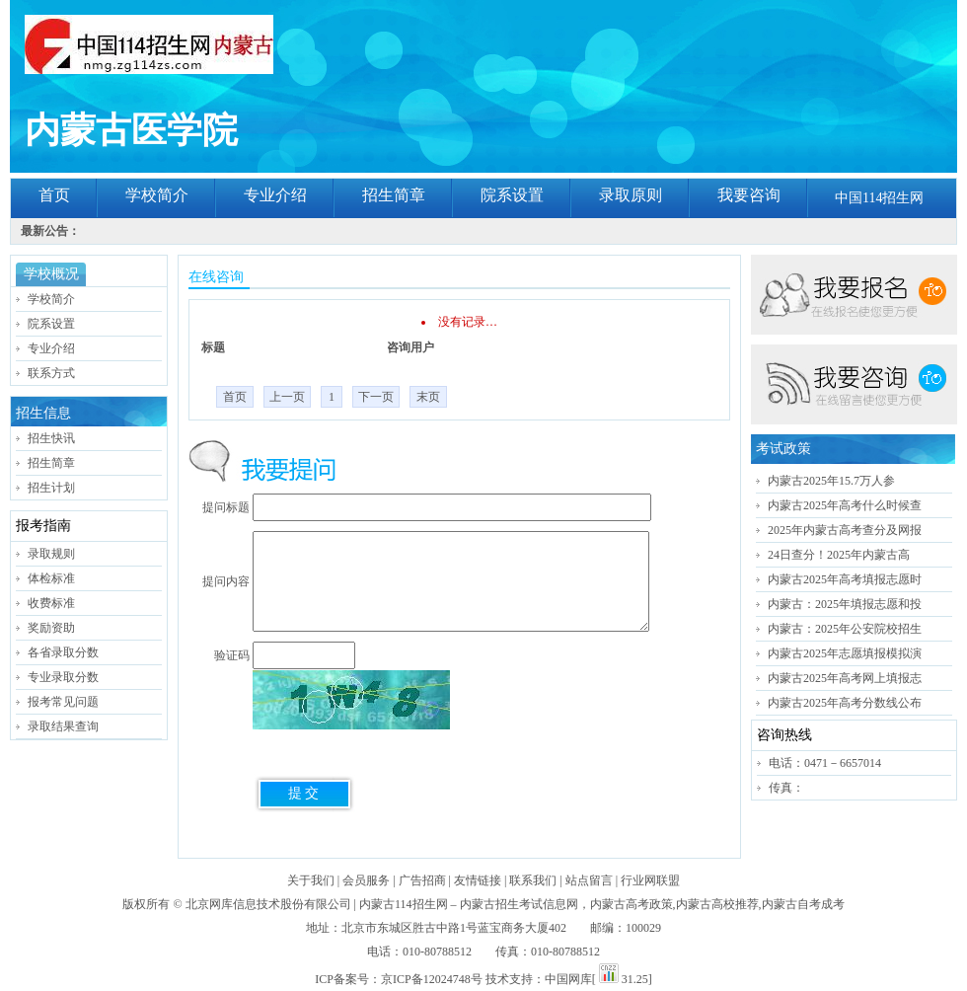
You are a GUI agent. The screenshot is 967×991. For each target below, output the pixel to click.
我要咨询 (749, 195)
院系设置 (512, 195)
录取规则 (51, 554)
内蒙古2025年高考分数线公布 (845, 703)
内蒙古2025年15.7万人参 (831, 481)
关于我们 (311, 880)
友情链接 (477, 880)
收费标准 (51, 603)
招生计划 (51, 488)
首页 (54, 195)
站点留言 (589, 880)
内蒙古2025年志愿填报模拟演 (845, 653)
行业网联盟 (650, 880)
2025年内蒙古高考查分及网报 (845, 530)
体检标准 (51, 578)
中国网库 (568, 979)
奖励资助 (51, 628)
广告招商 (422, 880)
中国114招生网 (879, 198)
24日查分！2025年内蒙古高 (839, 555)
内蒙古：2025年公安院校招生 (845, 629)
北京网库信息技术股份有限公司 (268, 904)
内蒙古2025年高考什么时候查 (845, 505)
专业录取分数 (63, 677)
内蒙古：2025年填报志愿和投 (845, 604)
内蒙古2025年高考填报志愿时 (845, 579)
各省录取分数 (63, 652)
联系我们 (533, 880)
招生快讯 (51, 438)
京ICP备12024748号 (432, 979)
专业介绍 (275, 195)
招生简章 (393, 195)
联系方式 (51, 373)
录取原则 (630, 195)
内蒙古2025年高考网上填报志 (845, 678)
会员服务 (366, 880)
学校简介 (156, 195)
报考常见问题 (63, 702)
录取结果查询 (63, 726)
